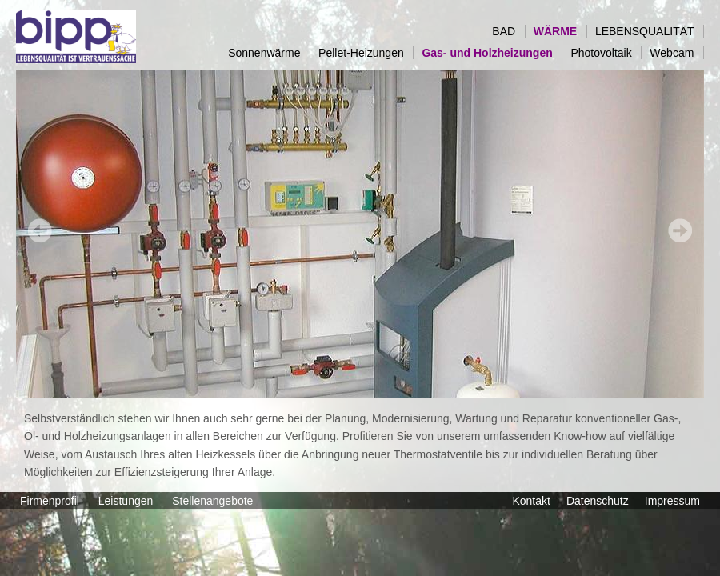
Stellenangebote (214, 500)
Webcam (676, 52)
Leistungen (127, 500)
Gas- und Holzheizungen (492, 52)
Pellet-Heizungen (365, 52)
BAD (508, 31)
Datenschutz (597, 500)
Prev (40, 230)
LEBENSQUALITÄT (649, 31)
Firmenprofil (51, 500)
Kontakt (531, 500)
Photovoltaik (605, 52)
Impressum (672, 500)
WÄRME (560, 31)
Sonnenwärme (269, 52)
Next (680, 230)
